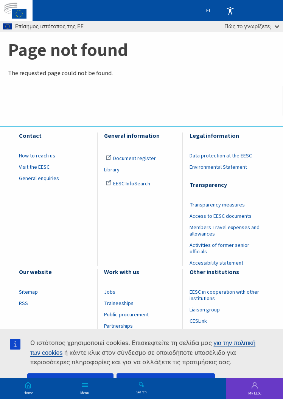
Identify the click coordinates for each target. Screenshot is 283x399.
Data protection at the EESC (221, 156)
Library (112, 170)
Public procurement (126, 315)
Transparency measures (217, 205)
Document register (131, 158)
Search (141, 392)
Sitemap (28, 292)
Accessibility (230, 10)
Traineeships (119, 303)
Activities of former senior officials (219, 249)
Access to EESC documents (221, 216)
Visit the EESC (34, 167)
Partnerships (118, 326)
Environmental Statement (218, 167)
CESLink (198, 321)
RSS (23, 303)
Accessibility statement (216, 263)
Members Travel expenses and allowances (225, 231)
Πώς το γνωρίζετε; (251, 26)
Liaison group (205, 310)
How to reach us (37, 156)
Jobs (109, 292)
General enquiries (39, 178)
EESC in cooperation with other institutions (224, 295)
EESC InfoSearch (128, 184)
